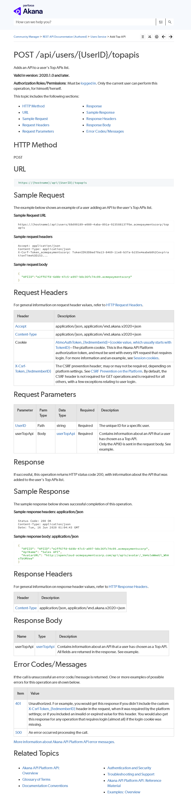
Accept (20, 326)
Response (94, 106)
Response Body (98, 125)
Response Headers (101, 118)
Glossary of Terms (36, 779)
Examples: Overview (123, 792)
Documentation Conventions (45, 786)
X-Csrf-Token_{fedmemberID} (52, 709)
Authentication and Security (129, 768)
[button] (161, 21)
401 (18, 703)
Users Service (99, 36)
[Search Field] (94, 21)
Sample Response (100, 112)
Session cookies (145, 358)
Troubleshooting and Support (130, 774)
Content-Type (26, 334)
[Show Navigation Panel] (171, 10)
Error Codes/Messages (105, 131)
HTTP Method (33, 106)
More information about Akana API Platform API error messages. (64, 742)
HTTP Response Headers (128, 586)
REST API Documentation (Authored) (65, 36)
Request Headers (35, 125)
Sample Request (35, 118)
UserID (20, 425)
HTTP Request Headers (124, 305)
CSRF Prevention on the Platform (116, 371)
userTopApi (66, 433)
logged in (88, 83)
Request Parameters (38, 131)
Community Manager (26, 36)
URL (25, 112)
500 (18, 732)
